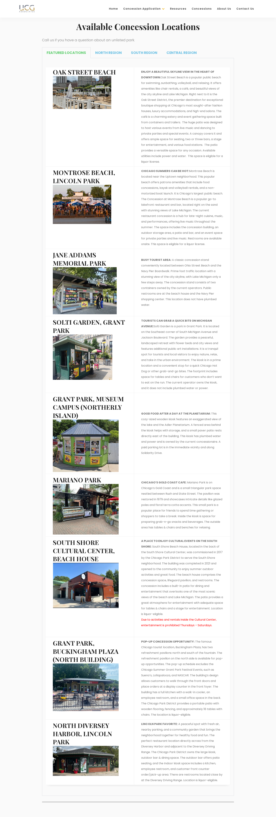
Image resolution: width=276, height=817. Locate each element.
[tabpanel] (138, 427)
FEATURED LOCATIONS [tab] (66, 52)
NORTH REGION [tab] (108, 52)
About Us (224, 9)
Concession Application (144, 9)
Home (113, 9)
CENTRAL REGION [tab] (182, 52)
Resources (178, 9)
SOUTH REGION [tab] (144, 52)
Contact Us (245, 9)
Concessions (202, 9)
